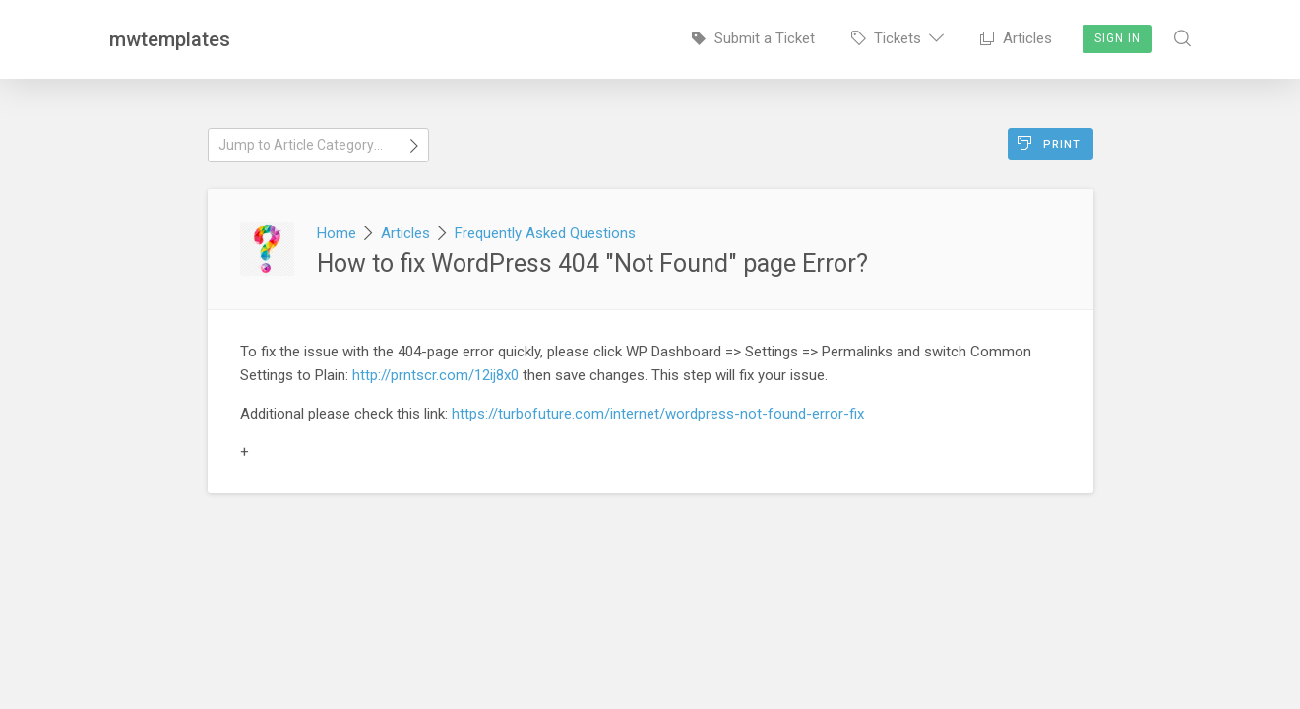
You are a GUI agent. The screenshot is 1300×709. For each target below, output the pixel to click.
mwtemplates (169, 39)
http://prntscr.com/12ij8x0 (435, 375)
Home (336, 233)
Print (1049, 143)
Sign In (1117, 38)
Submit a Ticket (753, 38)
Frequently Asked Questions (545, 233)
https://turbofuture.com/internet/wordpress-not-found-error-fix (658, 413)
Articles (1016, 38)
